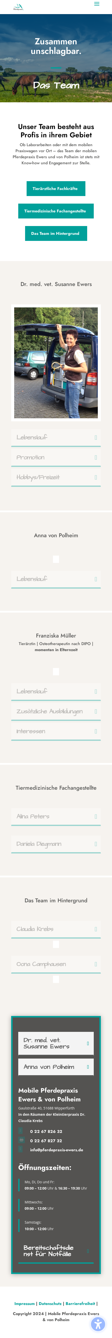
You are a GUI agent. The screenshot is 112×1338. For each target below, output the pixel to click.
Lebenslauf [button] (31, 437)
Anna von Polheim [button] (49, 1067)
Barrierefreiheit (80, 1304)
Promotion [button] (30, 457)
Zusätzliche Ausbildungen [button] (49, 711)
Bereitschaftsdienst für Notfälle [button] (48, 1251)
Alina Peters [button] (32, 816)
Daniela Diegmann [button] (38, 844)
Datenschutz (50, 1304)
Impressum (25, 1304)
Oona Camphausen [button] (41, 964)
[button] (97, 7)
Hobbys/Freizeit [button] (37, 477)
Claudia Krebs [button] (34, 929)
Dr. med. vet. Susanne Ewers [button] (46, 1043)
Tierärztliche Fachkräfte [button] (55, 189)
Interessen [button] (30, 731)
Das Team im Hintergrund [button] (55, 233)
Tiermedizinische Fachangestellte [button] (55, 211)
